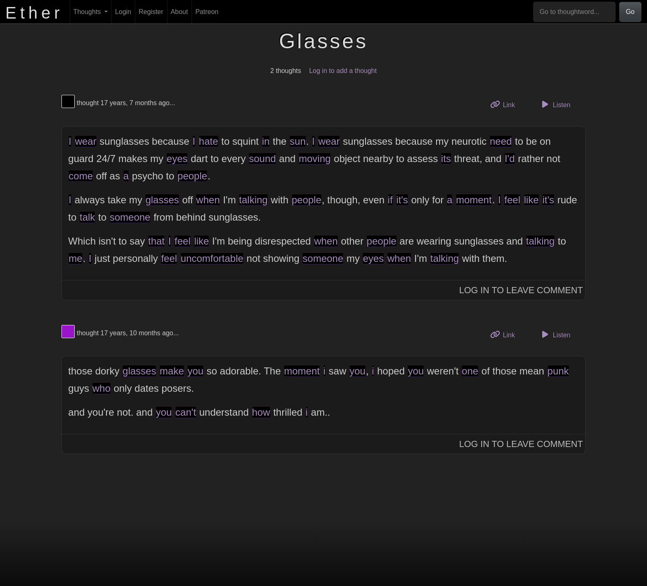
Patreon (206, 11)
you (195, 371)
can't (185, 412)
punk (558, 371)
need (501, 141)
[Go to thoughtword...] (574, 12)
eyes (177, 158)
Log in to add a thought (343, 70)
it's (402, 199)
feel (512, 199)
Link (505, 104)
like (531, 199)
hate (208, 141)
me (75, 258)
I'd (510, 158)
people (192, 175)
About (179, 11)
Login (123, 11)
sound (262, 158)
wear (86, 141)
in (266, 141)
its (446, 158)
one (470, 371)
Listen (555, 104)
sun (298, 141)
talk (87, 217)
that (156, 241)
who (101, 388)
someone (130, 217)
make (172, 371)
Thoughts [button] (88, 11)
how (261, 412)
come (80, 175)
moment (474, 199)
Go (630, 11)
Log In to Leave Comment (521, 290)
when (208, 199)
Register (151, 11)
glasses (162, 199)
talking (253, 199)
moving (315, 158)
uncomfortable (212, 258)
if (390, 199)
